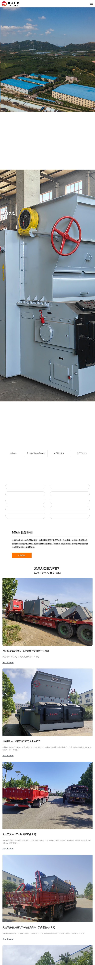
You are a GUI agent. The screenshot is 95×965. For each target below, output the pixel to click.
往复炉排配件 (70, 486)
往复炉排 (25, 486)
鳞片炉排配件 (70, 494)
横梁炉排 (25, 501)
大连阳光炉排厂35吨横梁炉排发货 (19, 834)
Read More (7, 662)
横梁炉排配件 (70, 501)
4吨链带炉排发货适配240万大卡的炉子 (21, 741)
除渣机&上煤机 (25, 516)
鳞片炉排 (25, 494)
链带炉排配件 (70, 509)
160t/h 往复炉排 (22, 532)
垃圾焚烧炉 (70, 516)
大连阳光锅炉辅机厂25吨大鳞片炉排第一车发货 (25, 651)
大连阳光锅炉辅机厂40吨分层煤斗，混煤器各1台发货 (28, 927)
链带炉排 (25, 509)
